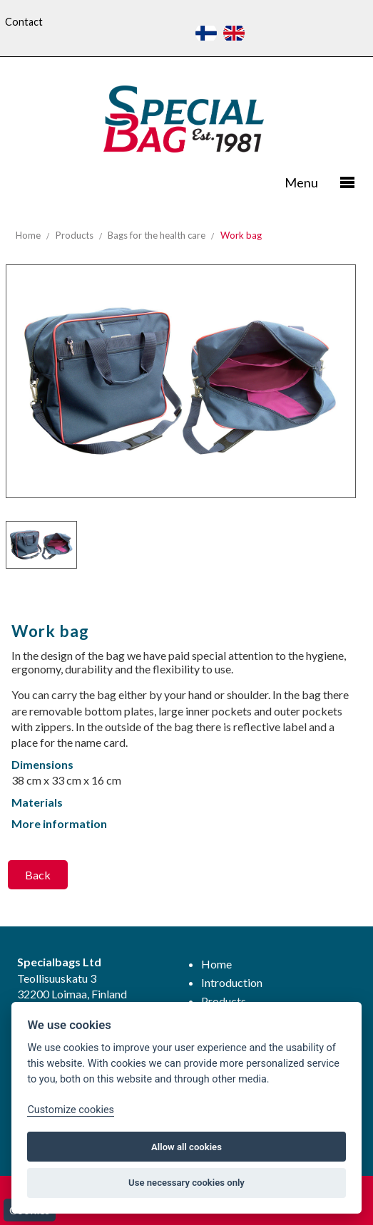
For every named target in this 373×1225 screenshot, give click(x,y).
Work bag (241, 235)
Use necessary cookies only (186, 1182)
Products (74, 235)
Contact (24, 22)
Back (38, 875)
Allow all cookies (186, 1147)
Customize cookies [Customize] (70, 1110)
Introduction (231, 982)
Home (28, 235)
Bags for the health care (156, 235)
